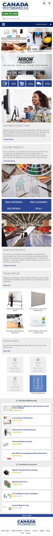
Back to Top (26, 515)
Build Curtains (14, 208)
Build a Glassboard (39, 202)
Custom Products (41, 24)
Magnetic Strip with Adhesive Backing (25, 470)
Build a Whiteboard (14, 202)
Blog (48, 531)
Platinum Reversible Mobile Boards (24, 430)
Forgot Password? (16, 531)
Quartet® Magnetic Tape (20, 505)
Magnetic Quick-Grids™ (20, 482)
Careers (28, 533)
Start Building (9, 161)
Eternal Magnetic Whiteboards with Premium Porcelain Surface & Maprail (30, 407)
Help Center (8, 139)
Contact (34, 531)
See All (38, 208)
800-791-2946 (10, 13)
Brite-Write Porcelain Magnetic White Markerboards (29, 453)
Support (42, 531)
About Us (27, 531)
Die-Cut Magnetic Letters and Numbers (25, 493)
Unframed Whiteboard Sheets (22, 441)
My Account (5, 531)
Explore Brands (9, 265)
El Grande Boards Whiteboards (22, 418)
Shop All (7, 285)
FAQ (22, 533)
